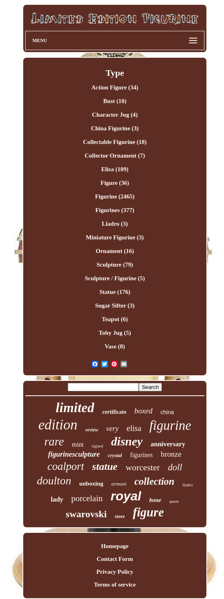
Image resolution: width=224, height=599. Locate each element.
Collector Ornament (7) (115, 155)
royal (126, 496)
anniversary (168, 444)
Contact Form (115, 559)
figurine (170, 425)
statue (105, 466)
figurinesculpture (74, 454)
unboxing (91, 483)
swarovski (86, 514)
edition (57, 425)
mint (77, 444)
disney (126, 441)
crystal (115, 455)
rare (54, 441)
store (120, 516)
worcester (142, 467)
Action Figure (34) (114, 87)
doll (175, 467)
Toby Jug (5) (115, 333)
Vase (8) (115, 346)
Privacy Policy (114, 572)
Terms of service (114, 584)
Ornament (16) (115, 251)
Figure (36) (115, 183)
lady (57, 499)
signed (97, 445)
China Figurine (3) (115, 128)
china (167, 412)
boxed (143, 411)
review (91, 430)
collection (154, 481)
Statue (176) (114, 292)
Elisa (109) (115, 169)
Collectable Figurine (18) (115, 142)
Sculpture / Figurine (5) (115, 278)
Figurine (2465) (115, 196)
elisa (134, 428)
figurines (141, 454)
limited (75, 407)
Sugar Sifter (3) (115, 305)
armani (119, 484)
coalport (65, 466)
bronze (171, 454)
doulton (54, 480)
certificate (114, 412)
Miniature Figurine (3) (115, 237)
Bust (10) (115, 101)
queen (174, 501)
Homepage (114, 546)
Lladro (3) (115, 224)
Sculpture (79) (115, 264)
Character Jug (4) (115, 114)
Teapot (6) (115, 319)
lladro (187, 484)
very (112, 429)
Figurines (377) (114, 210)
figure (148, 512)
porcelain (87, 498)
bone (155, 500)
